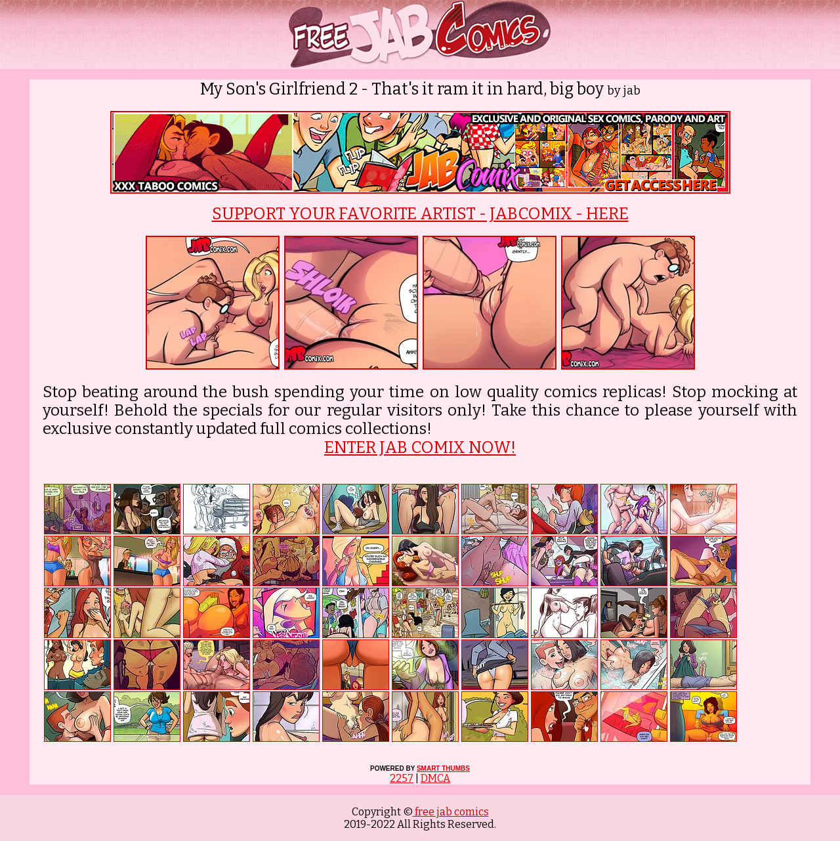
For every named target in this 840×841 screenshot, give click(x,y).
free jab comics (451, 812)
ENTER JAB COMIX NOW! (420, 448)
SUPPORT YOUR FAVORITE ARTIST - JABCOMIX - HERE (420, 214)
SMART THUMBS (443, 768)
